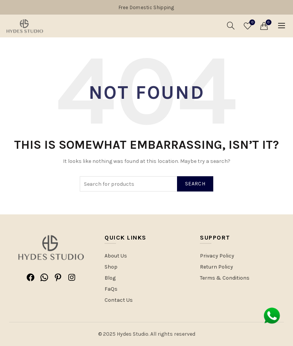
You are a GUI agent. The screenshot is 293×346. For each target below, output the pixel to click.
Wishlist (252, 22)
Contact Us (119, 300)
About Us (116, 256)
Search (195, 183)
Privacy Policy (217, 256)
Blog (110, 278)
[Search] (231, 25)
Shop (111, 267)
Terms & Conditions (225, 278)
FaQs (111, 289)
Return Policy (216, 267)
